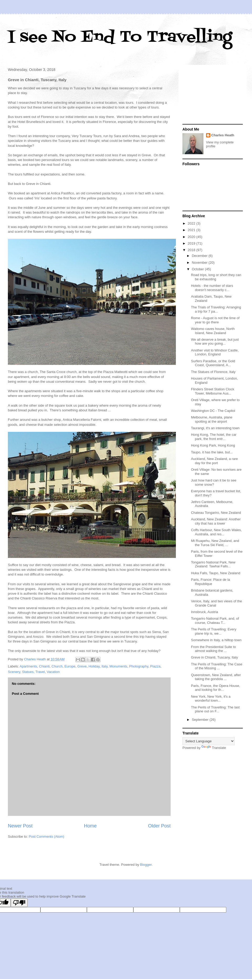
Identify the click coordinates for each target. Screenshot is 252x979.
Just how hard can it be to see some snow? (213, 482)
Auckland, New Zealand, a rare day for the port (214, 461)
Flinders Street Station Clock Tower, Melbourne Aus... (212, 391)
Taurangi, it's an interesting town (215, 428)
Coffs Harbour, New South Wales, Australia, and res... (216, 532)
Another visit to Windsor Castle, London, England (214, 352)
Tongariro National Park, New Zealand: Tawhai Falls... (213, 564)
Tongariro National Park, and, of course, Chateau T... (215, 621)
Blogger (146, 865)
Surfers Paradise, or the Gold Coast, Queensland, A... (213, 363)
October (198, 269)
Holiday (93, 666)
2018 (192, 250)
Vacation (53, 672)
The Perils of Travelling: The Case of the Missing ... (216, 666)
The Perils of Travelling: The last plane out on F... (215, 709)
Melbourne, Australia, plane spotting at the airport (211, 419)
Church (56, 666)
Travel (40, 672)
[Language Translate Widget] (208, 741)
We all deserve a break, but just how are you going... (215, 342)
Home (90, 825)
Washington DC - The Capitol (213, 411)
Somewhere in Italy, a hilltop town (216, 640)
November (200, 263)
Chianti (44, 666)
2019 (192, 243)
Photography (138, 666)
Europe (69, 666)
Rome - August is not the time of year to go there (215, 320)
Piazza (155, 666)
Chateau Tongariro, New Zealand (216, 513)
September (200, 720)
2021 (192, 230)
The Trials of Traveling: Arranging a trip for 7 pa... (216, 309)
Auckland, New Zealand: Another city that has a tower (215, 521)
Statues (28, 672)
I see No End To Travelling (120, 37)
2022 (192, 223)
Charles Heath (222, 135)
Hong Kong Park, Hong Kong (213, 445)
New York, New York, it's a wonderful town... (210, 699)
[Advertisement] (212, 95)
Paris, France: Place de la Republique (210, 582)
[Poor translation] (19, 902)
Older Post (159, 825)
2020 (192, 237)
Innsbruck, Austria (204, 612)
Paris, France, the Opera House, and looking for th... (215, 688)
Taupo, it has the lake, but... (212, 452)
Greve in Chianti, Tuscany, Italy (214, 657)
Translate (213, 748)
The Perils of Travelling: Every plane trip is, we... (213, 631)
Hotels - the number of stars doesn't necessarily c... (212, 288)
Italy (105, 666)
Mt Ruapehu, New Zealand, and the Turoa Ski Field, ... (215, 543)
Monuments (118, 666)
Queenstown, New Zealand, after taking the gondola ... (216, 677)
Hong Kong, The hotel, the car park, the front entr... (213, 437)
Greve (82, 666)
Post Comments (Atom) (46, 836)
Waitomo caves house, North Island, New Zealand (212, 331)
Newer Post (20, 825)
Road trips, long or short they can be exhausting (216, 277)
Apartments (28, 666)
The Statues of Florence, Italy (213, 372)
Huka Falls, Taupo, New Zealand (215, 573)
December (200, 256)
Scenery (14, 672)
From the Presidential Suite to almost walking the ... (213, 649)
